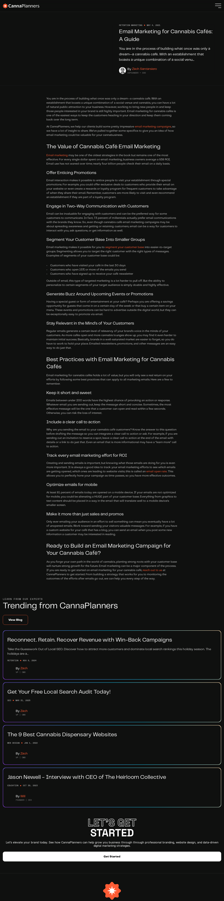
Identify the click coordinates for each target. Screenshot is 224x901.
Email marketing (57, 158)
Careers (76, 812)
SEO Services (43, 818)
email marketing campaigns (153, 130)
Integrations (79, 825)
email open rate (156, 475)
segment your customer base (124, 250)
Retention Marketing (47, 825)
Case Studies (42, 831)
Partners (76, 818)
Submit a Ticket (108, 818)
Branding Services (46, 806)
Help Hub (104, 806)
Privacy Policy (203, 895)
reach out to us (152, 573)
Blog (101, 812)
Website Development (48, 812)
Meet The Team (81, 806)
